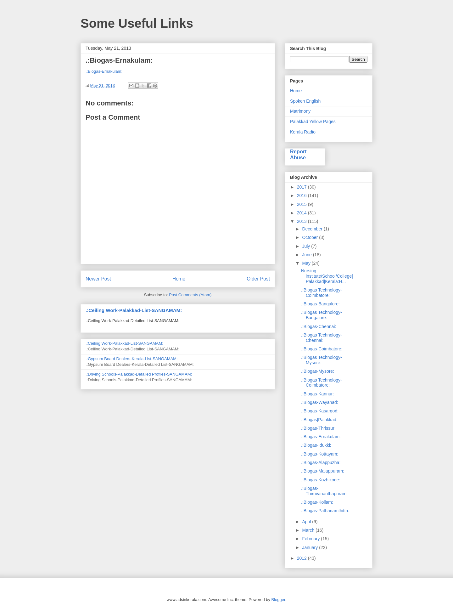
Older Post (258, 278)
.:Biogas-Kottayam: (319, 453)
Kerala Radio (303, 131)
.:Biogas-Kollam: (317, 502)
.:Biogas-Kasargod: (319, 410)
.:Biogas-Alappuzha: (320, 462)
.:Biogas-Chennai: (318, 326)
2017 (302, 187)
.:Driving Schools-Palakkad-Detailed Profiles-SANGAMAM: (139, 374)
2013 (302, 221)
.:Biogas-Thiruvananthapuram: (324, 491)
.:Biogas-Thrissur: (318, 428)
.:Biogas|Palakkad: (319, 419)
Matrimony (300, 111)
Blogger (278, 599)
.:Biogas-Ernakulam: (104, 71)
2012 (302, 558)
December (312, 228)
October (310, 237)
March (309, 530)
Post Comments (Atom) (190, 294)
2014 (302, 212)
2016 (302, 195)
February (311, 538)
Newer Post (98, 278)
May (306, 263)
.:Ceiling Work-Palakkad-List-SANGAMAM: (134, 310)
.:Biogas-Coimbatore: (322, 348)
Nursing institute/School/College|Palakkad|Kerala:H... (327, 276)
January (310, 547)
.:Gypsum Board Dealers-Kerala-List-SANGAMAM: (132, 358)
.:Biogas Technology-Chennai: (321, 337)
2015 (302, 204)
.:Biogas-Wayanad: (319, 402)
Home (179, 278)
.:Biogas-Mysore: (317, 371)
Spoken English (305, 101)
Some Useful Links (137, 23)
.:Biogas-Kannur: (317, 393)
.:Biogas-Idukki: (316, 445)
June (307, 254)
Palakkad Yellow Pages (313, 121)
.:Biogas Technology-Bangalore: (321, 315)
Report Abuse (298, 154)
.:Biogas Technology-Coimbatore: (321, 292)
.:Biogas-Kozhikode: (320, 479)
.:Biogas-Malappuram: (322, 470)
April (307, 521)
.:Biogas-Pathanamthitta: (325, 510)
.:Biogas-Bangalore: (320, 303)
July (306, 246)
